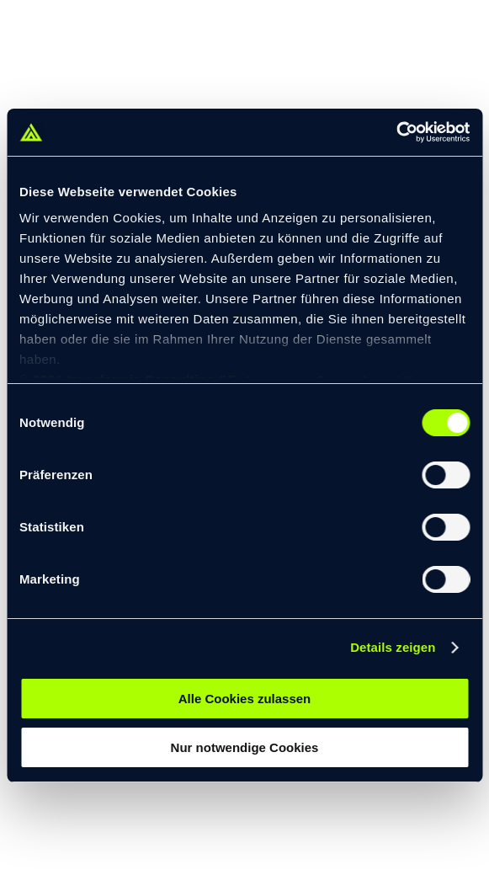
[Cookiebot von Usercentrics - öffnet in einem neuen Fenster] (396, 132)
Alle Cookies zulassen (244, 698)
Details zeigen (392, 647)
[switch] (446, 475)
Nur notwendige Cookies (245, 747)
